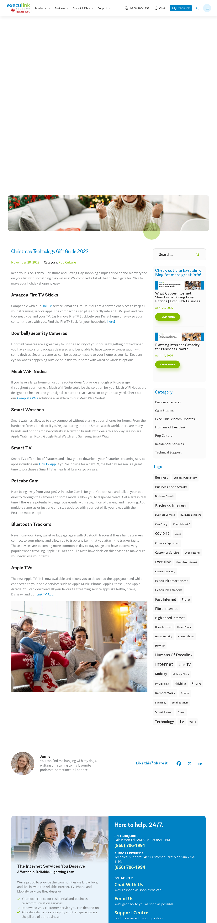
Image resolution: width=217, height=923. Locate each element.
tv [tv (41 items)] (181, 561)
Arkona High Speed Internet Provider (181, 841)
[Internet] (74, 25)
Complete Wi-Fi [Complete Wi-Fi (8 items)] (181, 363)
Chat (162, 8)
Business (61, 8)
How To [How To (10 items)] (160, 485)
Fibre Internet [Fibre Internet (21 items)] (166, 448)
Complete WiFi (27, 238)
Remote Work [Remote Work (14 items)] (165, 532)
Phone (15, 831)
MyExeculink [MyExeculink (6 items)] (162, 523)
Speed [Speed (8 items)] (181, 551)
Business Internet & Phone (77, 837)
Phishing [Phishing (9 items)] (180, 523)
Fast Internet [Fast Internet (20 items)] (165, 439)
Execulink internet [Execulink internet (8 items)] (186, 402)
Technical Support (168, 292)
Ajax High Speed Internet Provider (179, 819)
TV (12, 825)
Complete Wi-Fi (21, 854)
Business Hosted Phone (75, 831)
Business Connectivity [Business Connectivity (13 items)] (171, 326)
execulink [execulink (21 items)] (163, 401)
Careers (113, 860)
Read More (167, 156)
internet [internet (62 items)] (164, 503)
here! (111, 161)
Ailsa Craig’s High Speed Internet (178, 813)
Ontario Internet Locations (28, 848)
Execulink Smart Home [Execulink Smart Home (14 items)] (171, 420)
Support (104, 8)
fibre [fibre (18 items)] (186, 439)
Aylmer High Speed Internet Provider (181, 859)
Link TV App (47, 303)
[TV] (96, 25)
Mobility (16, 837)
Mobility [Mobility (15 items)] (161, 513)
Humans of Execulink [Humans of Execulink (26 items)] (173, 494)
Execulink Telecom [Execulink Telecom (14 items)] (168, 429)
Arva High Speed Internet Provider (179, 847)
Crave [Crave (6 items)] (178, 373)
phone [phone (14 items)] (196, 523)
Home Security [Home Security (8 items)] (163, 476)
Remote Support (119, 848)
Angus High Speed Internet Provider (180, 835)
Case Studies (164, 250)
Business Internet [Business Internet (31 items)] (171, 345)
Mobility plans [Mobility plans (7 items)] (180, 513)
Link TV (47, 145)
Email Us (123, 738)
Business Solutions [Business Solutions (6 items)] (190, 354)
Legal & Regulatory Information (81, 900)
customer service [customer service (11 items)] (167, 392)
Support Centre (131, 752)
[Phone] (119, 25)
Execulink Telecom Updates (175, 258)
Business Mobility (71, 854)
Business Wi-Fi (69, 819)
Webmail (114, 825)
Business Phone (70, 825)
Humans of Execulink (170, 267)
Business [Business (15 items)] (161, 317)
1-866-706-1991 (139, 8)
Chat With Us (128, 724)
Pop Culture (163, 275)
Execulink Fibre (83, 8)
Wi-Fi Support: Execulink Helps (128, 854)
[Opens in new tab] (159, 906)
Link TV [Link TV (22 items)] (185, 504)
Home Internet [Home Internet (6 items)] (163, 466)
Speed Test (115, 842)
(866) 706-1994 (129, 707)
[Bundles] (51, 25)
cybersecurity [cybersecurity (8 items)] (192, 392)
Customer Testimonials (123, 837)
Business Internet (71, 813)
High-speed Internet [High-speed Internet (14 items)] (170, 457)
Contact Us (115, 813)
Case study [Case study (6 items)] (161, 363)
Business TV (68, 848)
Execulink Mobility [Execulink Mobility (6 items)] (165, 411)
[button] (207, 8)
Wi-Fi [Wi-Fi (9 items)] (192, 561)
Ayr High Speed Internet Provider (179, 864)
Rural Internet (20, 842)
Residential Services (169, 283)
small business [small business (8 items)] (180, 542)
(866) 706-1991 (129, 685)
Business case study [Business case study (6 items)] (185, 317)
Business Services (168, 242)
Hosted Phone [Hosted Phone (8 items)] (186, 476)
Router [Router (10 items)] (185, 533)
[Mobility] (142, 25)
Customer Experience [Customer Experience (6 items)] (167, 382)
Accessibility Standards (123, 866)
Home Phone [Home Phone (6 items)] (184, 466)
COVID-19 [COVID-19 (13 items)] (162, 373)
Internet (16, 819)
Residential (42, 8)
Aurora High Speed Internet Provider (181, 853)
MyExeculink (181, 8)
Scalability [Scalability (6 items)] (160, 542)
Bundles (16, 813)
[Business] (165, 25)
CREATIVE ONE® (88, 912)
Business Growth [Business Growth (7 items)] (164, 335)
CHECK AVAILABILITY (33, 769)
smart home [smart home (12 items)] (163, 551)
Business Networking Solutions (80, 842)
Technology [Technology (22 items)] (164, 561)
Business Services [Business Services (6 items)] (165, 354)
